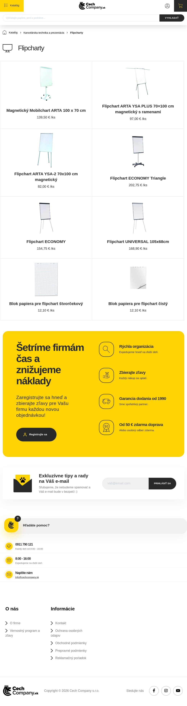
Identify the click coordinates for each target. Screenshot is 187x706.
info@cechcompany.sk (27, 577)
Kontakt (61, 623)
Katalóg (10, 33)
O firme (15, 623)
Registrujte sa (39, 435)
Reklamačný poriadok (72, 659)
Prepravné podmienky (72, 652)
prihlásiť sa (162, 483)
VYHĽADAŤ (171, 18)
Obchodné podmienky (72, 644)
